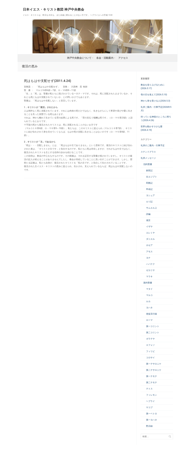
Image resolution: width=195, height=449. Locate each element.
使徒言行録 (151, 314)
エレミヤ (150, 232)
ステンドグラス (148, 152)
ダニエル (150, 239)
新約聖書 (147, 282)
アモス (149, 251)
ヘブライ (150, 401)
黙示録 (149, 426)
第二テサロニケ (153, 370)
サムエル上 (151, 208)
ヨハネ (149, 307)
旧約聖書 (147, 164)
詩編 (148, 214)
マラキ (149, 276)
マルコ (149, 295)
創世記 (149, 170)
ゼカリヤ (150, 270)
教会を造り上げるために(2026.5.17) (153, 87)
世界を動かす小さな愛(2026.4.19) (151, 128)
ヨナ (148, 258)
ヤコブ (149, 407)
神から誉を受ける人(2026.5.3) (155, 100)
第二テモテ (151, 382)
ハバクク (150, 264)
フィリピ (150, 351)
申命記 (149, 189)
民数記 (149, 183)
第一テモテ (151, 376)
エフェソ (150, 345)
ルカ (148, 301)
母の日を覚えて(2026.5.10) (154, 94)
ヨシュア (150, 195)
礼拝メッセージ (148, 158)
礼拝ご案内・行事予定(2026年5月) (156, 109)
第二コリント (152, 332)
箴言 (148, 220)
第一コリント (152, 326)
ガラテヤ (150, 338)
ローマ (149, 320)
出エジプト (151, 176)
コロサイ (150, 357)
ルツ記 (149, 201)
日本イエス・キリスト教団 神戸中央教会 (53, 9)
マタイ (149, 289)
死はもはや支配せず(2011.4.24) (47, 81)
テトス (149, 388)
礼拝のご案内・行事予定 (153, 145)
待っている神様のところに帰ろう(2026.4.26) (156, 118)
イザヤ (149, 226)
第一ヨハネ (151, 420)
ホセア (149, 245)
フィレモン (151, 395)
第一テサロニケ (153, 364)
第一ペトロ (151, 413)
